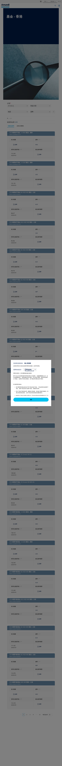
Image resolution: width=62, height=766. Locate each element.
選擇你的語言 (17, 369)
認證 (31, 399)
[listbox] (30, 369)
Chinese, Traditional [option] (29, 370)
